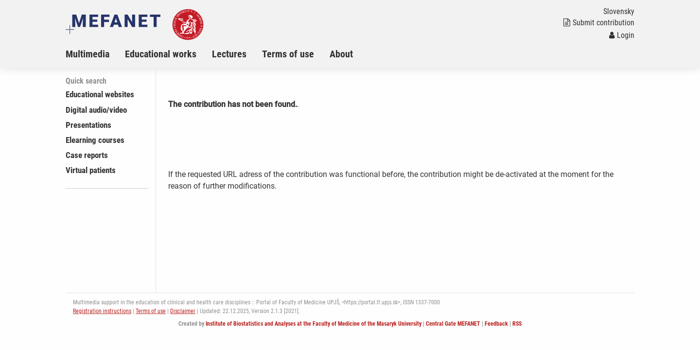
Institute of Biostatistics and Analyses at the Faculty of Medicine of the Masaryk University (313, 323)
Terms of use (288, 54)
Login (621, 35)
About (341, 54)
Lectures (229, 54)
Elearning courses (95, 140)
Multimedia (87, 54)
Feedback (496, 323)
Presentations (88, 125)
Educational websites (100, 94)
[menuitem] (95, 54)
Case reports (87, 155)
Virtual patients (91, 170)
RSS (517, 323)
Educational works (160, 54)
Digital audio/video (96, 110)
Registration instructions (102, 311)
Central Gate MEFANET (453, 323)
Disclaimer (182, 311)
